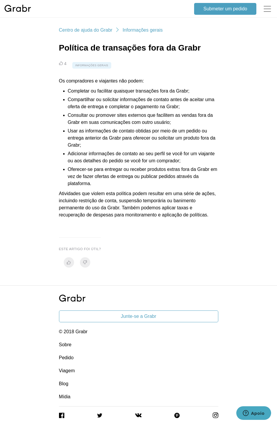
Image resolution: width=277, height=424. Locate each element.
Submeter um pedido (225, 8)
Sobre (65, 344)
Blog (63, 383)
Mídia (65, 396)
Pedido (66, 357)
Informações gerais (142, 30)
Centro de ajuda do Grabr (85, 30)
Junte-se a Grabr (138, 316)
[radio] (69, 262)
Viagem (67, 370)
